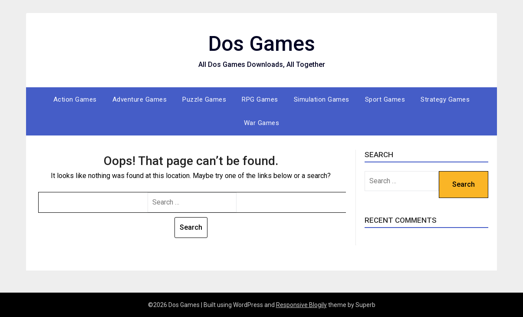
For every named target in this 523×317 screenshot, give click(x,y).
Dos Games (261, 43)
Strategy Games (445, 99)
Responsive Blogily (301, 304)
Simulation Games (321, 99)
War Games (262, 123)
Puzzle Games (204, 99)
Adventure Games (139, 99)
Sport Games (385, 99)
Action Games (75, 99)
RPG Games (260, 99)
